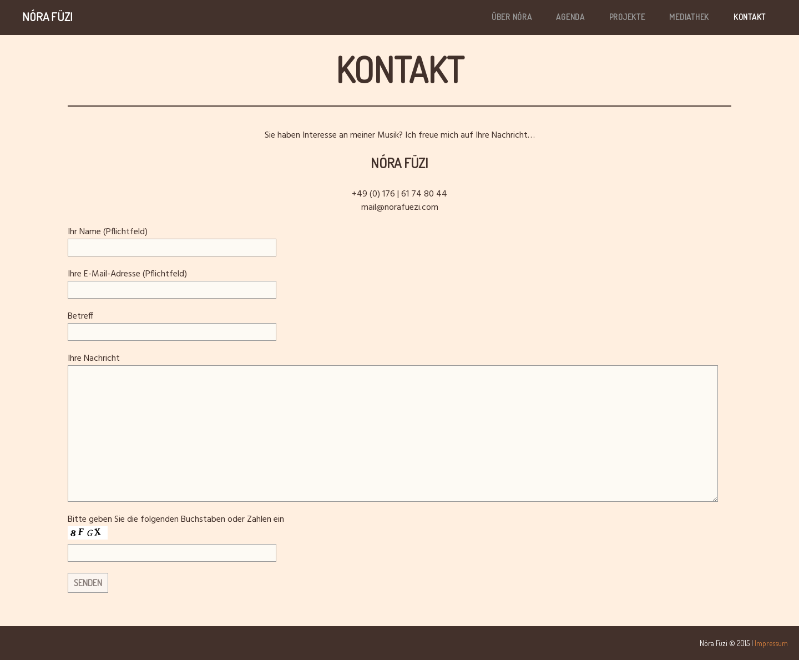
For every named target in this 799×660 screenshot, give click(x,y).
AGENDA (570, 17)
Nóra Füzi (47, 16)
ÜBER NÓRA (512, 17)
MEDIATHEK (689, 17)
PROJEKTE (627, 17)
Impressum (771, 643)
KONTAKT (750, 17)
